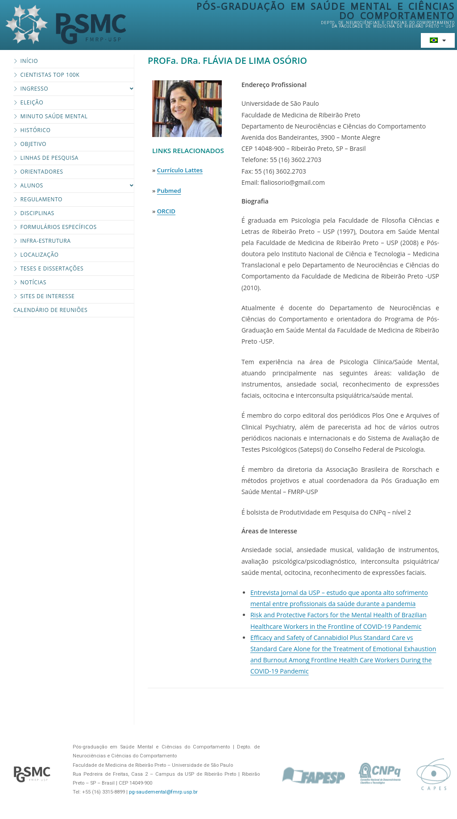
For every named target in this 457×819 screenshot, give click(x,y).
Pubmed (169, 191)
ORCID (166, 211)
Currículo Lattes (180, 170)
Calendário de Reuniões (50, 310)
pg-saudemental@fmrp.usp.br (163, 792)
